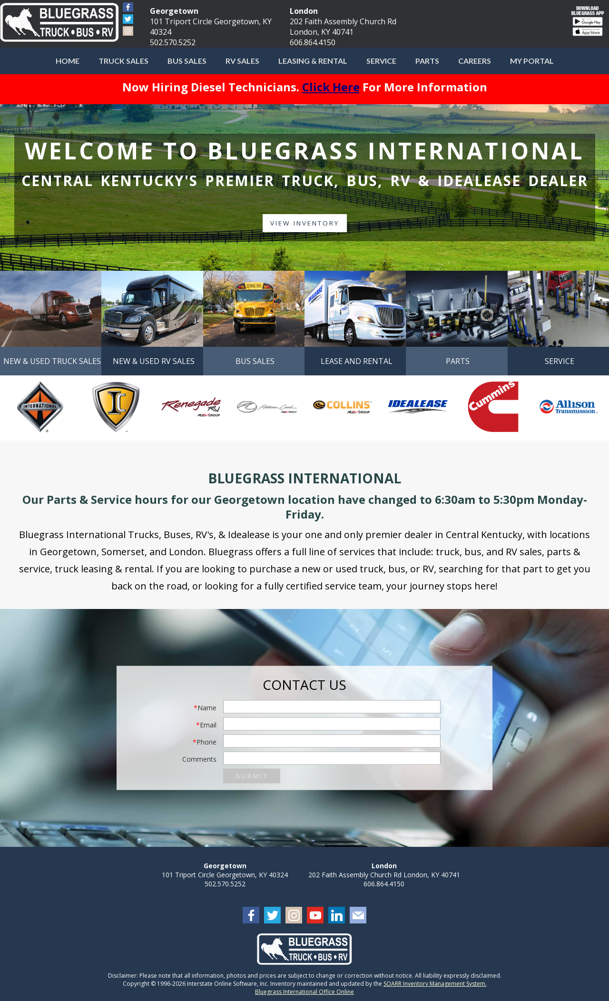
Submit (252, 776)
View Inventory (304, 223)
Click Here (331, 87)
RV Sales (242, 60)
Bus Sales (186, 60)
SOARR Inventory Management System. (435, 984)
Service (381, 60)
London (304, 11)
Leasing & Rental (312, 60)
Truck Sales (123, 60)
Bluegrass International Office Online (304, 992)
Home (67, 60)
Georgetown (174, 11)
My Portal (532, 60)
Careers (474, 60)
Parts (427, 60)
